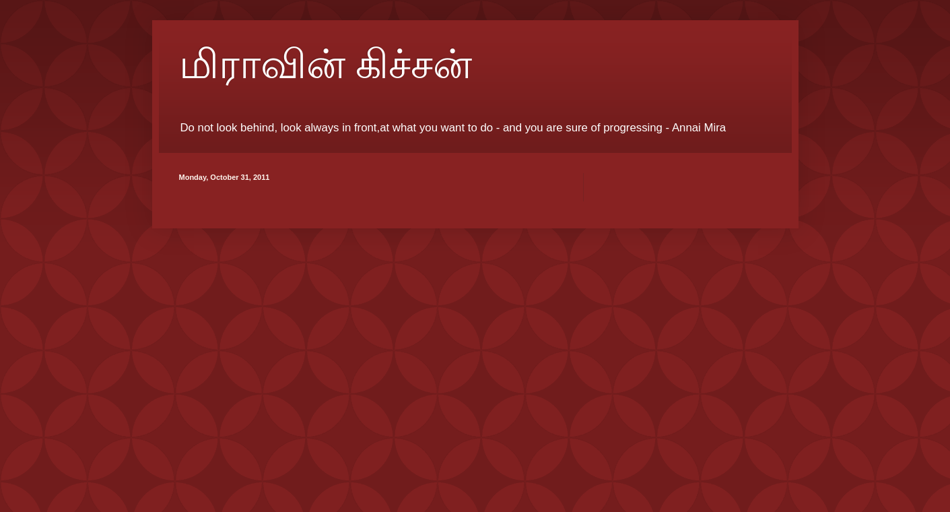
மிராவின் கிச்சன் (325, 64)
